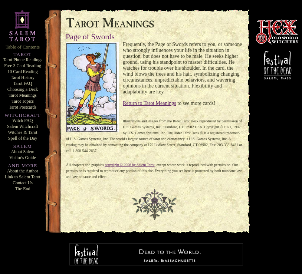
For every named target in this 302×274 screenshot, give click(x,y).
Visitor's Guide (22, 157)
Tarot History (23, 77)
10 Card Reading (22, 71)
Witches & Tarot (22, 132)
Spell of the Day (22, 138)
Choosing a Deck (22, 89)
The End (22, 188)
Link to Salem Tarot (22, 176)
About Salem (23, 151)
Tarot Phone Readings (22, 59)
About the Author (22, 171)
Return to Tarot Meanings (149, 103)
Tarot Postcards (22, 107)
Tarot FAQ (22, 83)
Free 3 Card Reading (22, 65)
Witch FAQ (23, 120)
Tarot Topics (23, 101)
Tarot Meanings (22, 95)
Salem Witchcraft (22, 126)
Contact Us (23, 182)
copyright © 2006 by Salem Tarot (129, 165)
